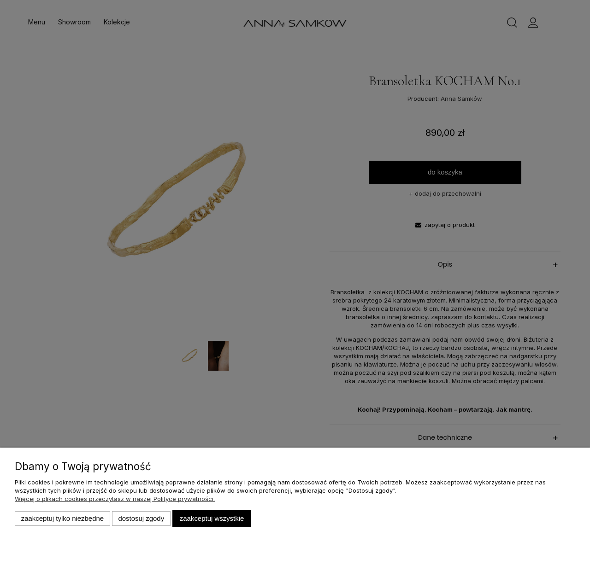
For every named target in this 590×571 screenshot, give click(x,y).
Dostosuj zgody (141, 518)
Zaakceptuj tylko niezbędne (62, 518)
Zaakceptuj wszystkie (212, 518)
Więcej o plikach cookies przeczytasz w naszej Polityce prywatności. (115, 498)
